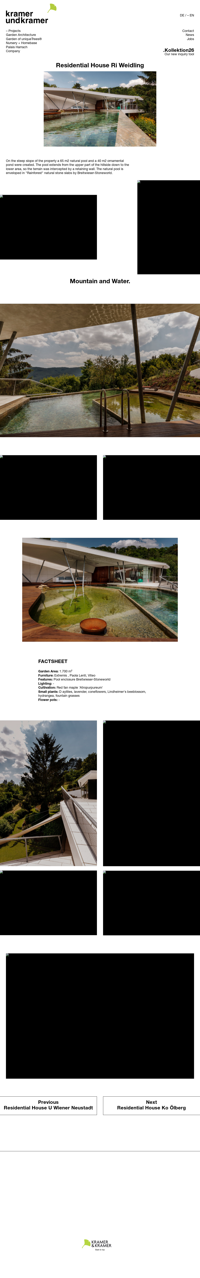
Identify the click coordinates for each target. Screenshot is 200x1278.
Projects (14, 31)
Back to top (100, 1250)
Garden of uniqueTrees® (24, 39)
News (190, 35)
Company (13, 51)
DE (182, 15)
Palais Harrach (16, 47)
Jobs (190, 39)
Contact (188, 31)
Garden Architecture (21, 35)
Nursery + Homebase (21, 43)
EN (192, 15)
